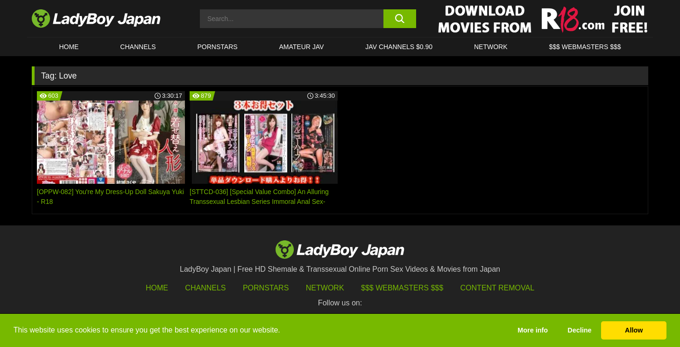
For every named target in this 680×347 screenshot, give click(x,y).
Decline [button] (579, 330)
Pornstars (218, 47)
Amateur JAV (301, 47)
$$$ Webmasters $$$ (402, 288)
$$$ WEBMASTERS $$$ (585, 47)
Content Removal (497, 288)
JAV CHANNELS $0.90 (398, 47)
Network (491, 47)
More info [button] (532, 330)
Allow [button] (634, 330)
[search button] (399, 18)
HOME (68, 47)
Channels (205, 288)
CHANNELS (138, 47)
